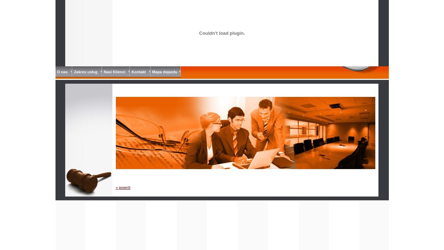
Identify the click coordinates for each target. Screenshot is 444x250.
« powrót (123, 187)
